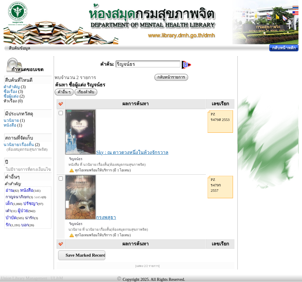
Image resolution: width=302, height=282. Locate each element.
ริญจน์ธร (75, 159)
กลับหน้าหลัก (284, 48)
